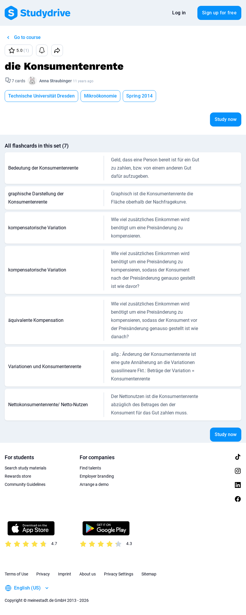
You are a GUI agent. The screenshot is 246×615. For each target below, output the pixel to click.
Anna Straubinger (55, 80)
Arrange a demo (94, 484)
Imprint (64, 574)
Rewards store (18, 476)
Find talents (90, 468)
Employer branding (97, 476)
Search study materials (25, 468)
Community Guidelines (25, 484)
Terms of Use (16, 574)
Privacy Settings (118, 574)
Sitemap (148, 574)
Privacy (43, 574)
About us (87, 574)
